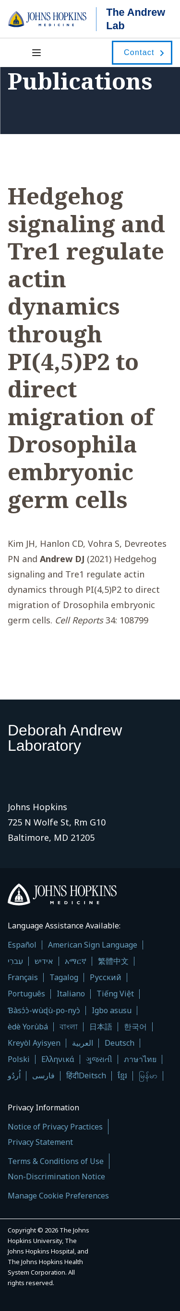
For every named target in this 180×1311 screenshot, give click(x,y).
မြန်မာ (148, 1075)
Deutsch (119, 1043)
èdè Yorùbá (28, 1026)
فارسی (43, 1075)
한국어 (135, 1026)
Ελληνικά (57, 1059)
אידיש (44, 961)
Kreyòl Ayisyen (34, 1043)
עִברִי (15, 961)
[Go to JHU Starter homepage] (52, 19)
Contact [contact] (139, 52)
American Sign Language (92, 944)
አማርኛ (75, 961)
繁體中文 (113, 961)
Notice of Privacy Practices (55, 1126)
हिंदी (72, 1075)
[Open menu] (37, 52)
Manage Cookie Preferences (58, 1195)
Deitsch (92, 1075)
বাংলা (69, 1026)
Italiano (71, 993)
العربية (82, 1043)
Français (23, 977)
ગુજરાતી (99, 1059)
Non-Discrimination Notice (56, 1176)
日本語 (100, 1026)
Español (22, 944)
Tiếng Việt (115, 993)
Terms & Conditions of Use (56, 1161)
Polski (19, 1059)
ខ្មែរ (122, 1075)
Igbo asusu (112, 1010)
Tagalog (63, 977)
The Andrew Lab (135, 19)
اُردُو (14, 1075)
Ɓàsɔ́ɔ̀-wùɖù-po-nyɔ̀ (44, 1010)
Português (26, 993)
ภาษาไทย (140, 1059)
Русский (105, 977)
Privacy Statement (40, 1142)
